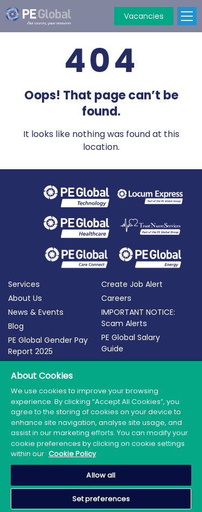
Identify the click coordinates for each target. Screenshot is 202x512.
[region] (101, 436)
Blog (16, 326)
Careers (116, 298)
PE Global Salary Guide (130, 343)
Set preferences (101, 499)
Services (24, 284)
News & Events (36, 312)
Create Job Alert (132, 284)
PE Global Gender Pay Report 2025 (48, 346)
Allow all (100, 475)
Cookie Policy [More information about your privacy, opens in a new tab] (72, 454)
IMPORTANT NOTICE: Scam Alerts (138, 318)
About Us (25, 298)
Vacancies (144, 16)
